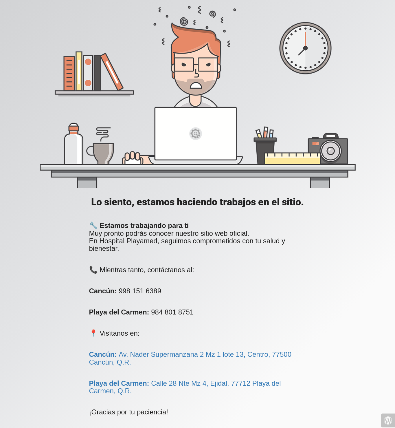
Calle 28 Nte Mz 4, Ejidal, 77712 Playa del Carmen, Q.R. (185, 387)
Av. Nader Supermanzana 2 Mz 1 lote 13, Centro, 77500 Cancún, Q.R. (190, 358)
